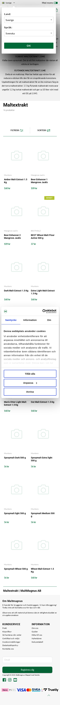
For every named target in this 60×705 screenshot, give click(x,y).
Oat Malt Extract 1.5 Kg (42, 402)
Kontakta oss (8, 649)
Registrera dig (27, 669)
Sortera (43, 130)
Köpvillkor (7, 631)
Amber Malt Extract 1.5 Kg (15, 181)
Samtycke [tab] (10, 320)
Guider (35, 631)
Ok (29, 45)
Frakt (4, 628)
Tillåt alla (30, 373)
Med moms (50, 3)
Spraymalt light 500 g (15, 513)
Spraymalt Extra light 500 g (41, 459)
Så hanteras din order (11, 635)
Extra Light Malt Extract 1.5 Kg (43, 292)
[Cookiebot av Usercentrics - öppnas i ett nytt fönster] (42, 311)
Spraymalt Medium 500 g (43, 514)
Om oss (35, 628)
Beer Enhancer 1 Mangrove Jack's (39, 181)
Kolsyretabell (37, 642)
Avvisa (30, 391)
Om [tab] (49, 320)
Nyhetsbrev (37, 638)
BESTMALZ (36, 231)
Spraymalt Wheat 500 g (16, 569)
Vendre (37, 675)
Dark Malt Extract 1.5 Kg (16, 290)
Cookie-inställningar (11, 642)
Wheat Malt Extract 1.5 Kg (42, 570)
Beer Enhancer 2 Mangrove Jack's (12, 236)
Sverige (8, 3)
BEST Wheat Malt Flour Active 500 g (42, 236)
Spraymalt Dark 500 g (15, 457)
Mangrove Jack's (38, 175)
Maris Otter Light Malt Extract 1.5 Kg (15, 403)
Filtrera (17, 130)
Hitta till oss (37, 635)
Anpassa (30, 382)
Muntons (8, 175)
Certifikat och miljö (10, 638)
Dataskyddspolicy (10, 645)
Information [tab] (30, 320)
